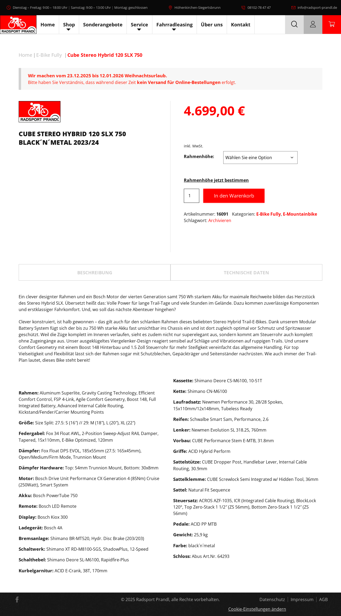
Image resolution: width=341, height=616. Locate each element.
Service (139, 24)
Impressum (302, 599)
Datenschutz (272, 599)
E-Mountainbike (300, 214)
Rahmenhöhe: (199, 156)
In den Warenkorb (234, 195)
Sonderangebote (103, 24)
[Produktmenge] (191, 196)
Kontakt (240, 24)
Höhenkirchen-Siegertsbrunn (197, 7)
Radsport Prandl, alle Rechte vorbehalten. (178, 599)
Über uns (212, 24)
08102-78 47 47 (259, 7)
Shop (69, 24)
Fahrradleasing (174, 24)
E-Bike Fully (49, 55)
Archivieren (219, 220)
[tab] (94, 272)
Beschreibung (94, 272)
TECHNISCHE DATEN (246, 272)
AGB (323, 599)
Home (47, 24)
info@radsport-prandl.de (317, 7)
